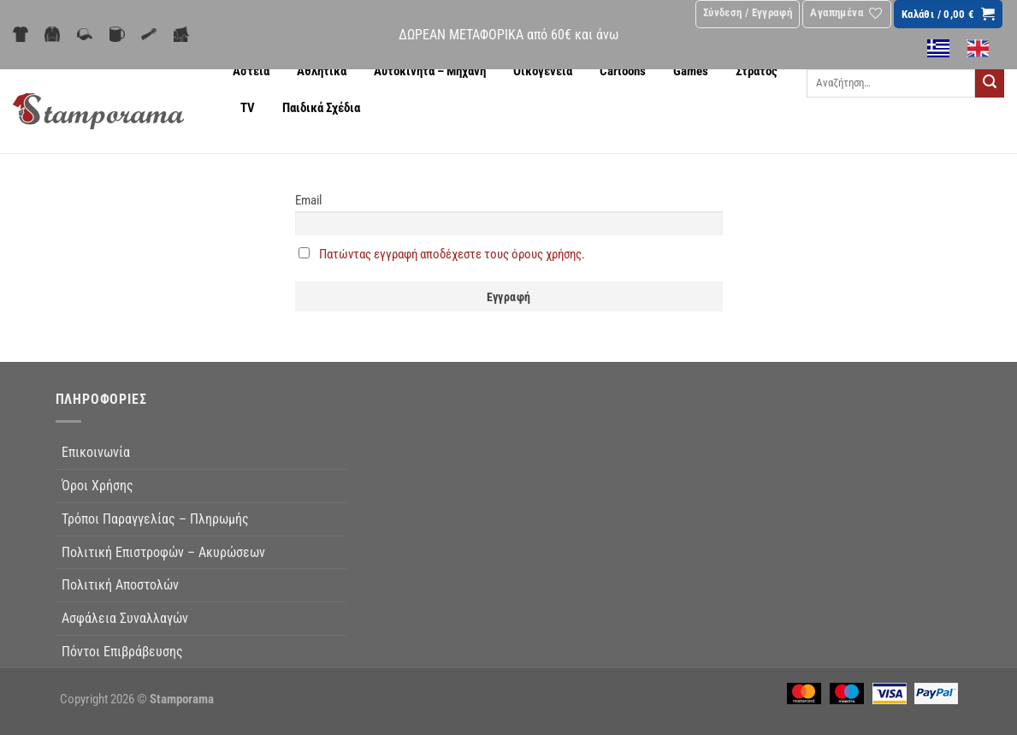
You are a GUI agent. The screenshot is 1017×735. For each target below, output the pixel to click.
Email (308, 200)
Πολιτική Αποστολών (120, 585)
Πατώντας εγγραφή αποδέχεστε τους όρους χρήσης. (452, 254)
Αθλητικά (321, 71)
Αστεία (251, 71)
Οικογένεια (542, 71)
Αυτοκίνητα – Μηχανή (430, 71)
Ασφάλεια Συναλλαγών (125, 618)
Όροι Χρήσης (97, 485)
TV (247, 108)
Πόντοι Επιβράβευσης (122, 651)
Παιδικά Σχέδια (321, 108)
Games (690, 71)
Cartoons (623, 71)
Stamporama (182, 699)
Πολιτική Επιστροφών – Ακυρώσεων (163, 552)
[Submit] (989, 83)
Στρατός (757, 71)
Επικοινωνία (96, 452)
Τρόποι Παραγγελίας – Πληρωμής (155, 519)
